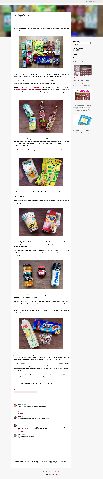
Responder (21, 413)
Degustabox (36, 87)
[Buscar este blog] (94, 1)
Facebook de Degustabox (20, 89)
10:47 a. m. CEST (25, 404)
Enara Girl (20, 416)
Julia (19, 434)
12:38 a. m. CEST (24, 434)
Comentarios (78, 50)
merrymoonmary (55, 474)
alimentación (17, 391)
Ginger (19, 404)
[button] (14, 19)
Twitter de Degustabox (36, 89)
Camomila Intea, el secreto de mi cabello (82, 126)
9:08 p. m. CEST (26, 416)
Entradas (77, 49)
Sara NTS (20, 425)
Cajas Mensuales (25, 391)
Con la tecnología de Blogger (51, 471)
